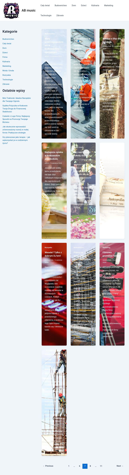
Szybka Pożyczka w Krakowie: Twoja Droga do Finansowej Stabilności (16, 108)
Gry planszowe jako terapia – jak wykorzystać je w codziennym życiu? (17, 140)
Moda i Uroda (8, 70)
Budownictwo (59, 5)
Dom (71, 5)
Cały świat (44, 5)
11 (101, 464)
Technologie (117, 5)
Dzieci (80, 5)
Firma (5, 57)
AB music (29, 10)
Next (119, 464)
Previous (48, 464)
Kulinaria (91, 5)
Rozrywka (7, 75)
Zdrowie (43, 15)
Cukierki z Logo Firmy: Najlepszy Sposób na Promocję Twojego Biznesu (17, 119)
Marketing (103, 5)
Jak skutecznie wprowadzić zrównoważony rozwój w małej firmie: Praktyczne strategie (16, 129)
